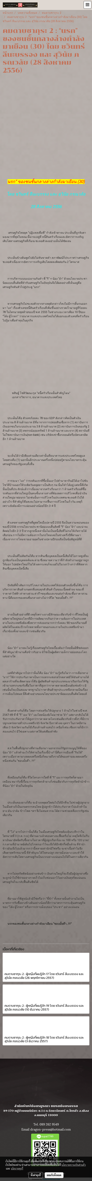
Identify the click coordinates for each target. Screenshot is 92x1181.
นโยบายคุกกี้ (17, 1168)
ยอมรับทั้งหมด (54, 1175)
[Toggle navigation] (87, 5)
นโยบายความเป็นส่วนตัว (74, 1164)
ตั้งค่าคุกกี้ (36, 1175)
